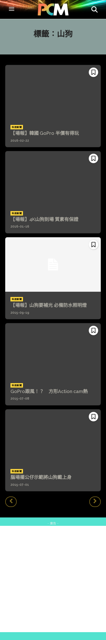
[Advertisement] (53, 579)
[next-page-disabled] (95, 501)
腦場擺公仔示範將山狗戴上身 (41, 477)
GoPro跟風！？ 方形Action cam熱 (49, 391)
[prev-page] (11, 501)
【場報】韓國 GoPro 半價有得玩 (44, 133)
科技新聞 (17, 127)
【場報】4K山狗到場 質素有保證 (44, 219)
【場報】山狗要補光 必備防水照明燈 (48, 305)
